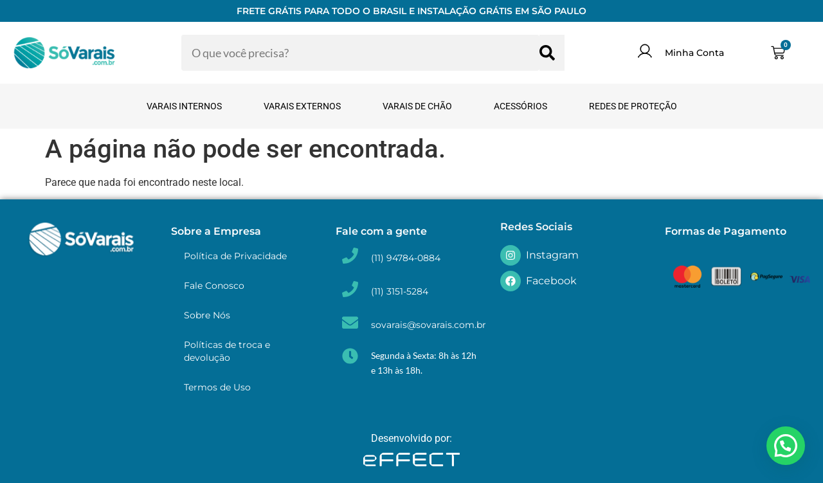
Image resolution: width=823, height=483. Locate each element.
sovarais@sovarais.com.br (428, 325)
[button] (785, 445)
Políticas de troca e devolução (227, 351)
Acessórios (520, 106)
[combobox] (360, 53)
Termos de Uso (217, 387)
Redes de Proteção (633, 106)
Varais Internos (184, 106)
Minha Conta (694, 53)
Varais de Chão (417, 106)
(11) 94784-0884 (405, 258)
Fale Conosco (214, 285)
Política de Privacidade (235, 256)
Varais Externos (302, 106)
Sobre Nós (207, 315)
